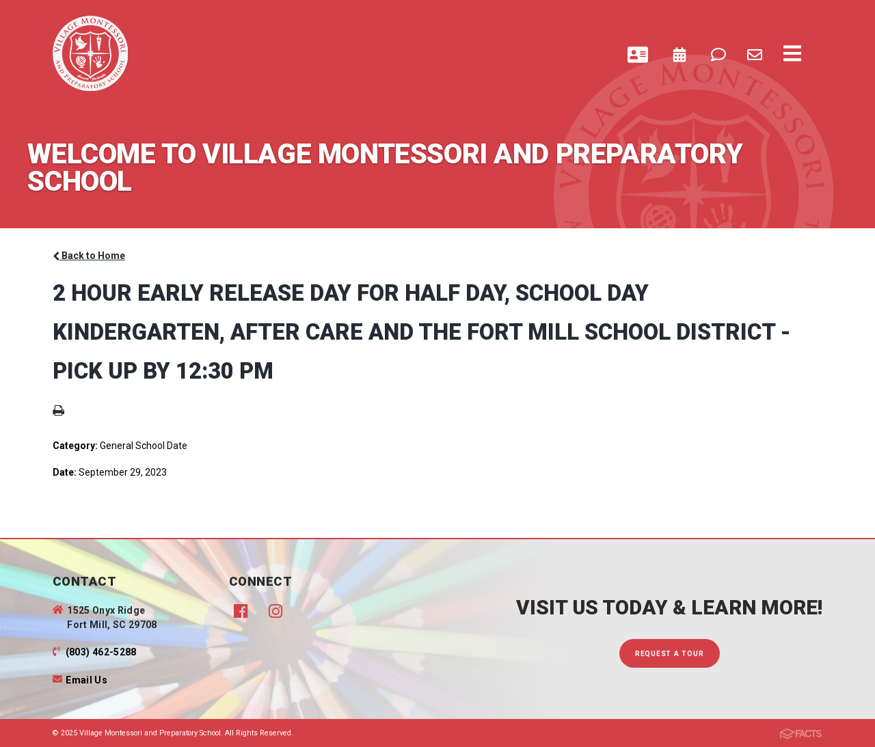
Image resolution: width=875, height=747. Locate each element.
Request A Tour (669, 653)
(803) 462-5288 (101, 652)
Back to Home (89, 255)
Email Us (86, 680)
